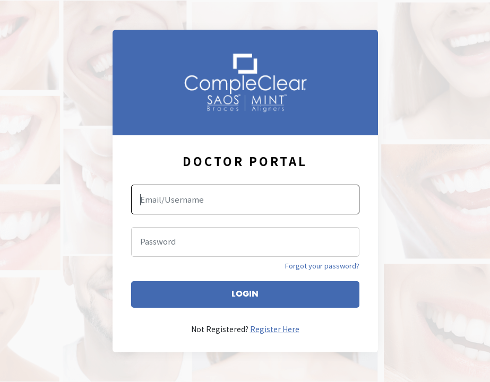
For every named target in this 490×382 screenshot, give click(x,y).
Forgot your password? (322, 266)
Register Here (274, 329)
